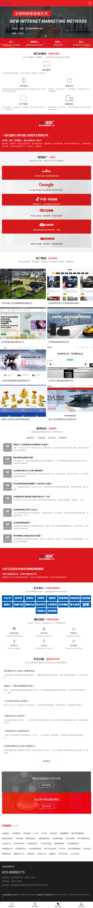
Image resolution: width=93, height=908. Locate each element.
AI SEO (44, 833)
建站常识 (30, 438)
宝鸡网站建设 (57, 838)
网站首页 (11, 905)
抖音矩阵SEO (20, 849)
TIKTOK (62, 849)
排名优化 (51, 438)
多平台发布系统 (50, 849)
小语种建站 (16, 833)
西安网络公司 (7, 849)
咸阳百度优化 (44, 838)
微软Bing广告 (19, 854)
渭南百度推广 (31, 838)
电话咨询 (81, 905)
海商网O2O (6, 854)
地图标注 (52, 854)
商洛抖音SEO (19, 844)
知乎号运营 (63, 854)
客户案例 (34, 905)
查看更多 (46, 761)
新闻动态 (58, 905)
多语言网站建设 (74, 849)
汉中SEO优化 (46, 844)
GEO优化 (53, 833)
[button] (45, 35)
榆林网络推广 (59, 844)
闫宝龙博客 (70, 838)
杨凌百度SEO (7, 838)
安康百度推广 (32, 844)
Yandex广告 (41, 854)
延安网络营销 (73, 844)
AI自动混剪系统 (35, 849)
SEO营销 (27, 833)
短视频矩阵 (64, 833)
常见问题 (41, 438)
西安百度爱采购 (77, 833)
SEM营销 (19, 838)
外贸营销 (62, 438)
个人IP (35, 833)
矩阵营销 (30, 854)
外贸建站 (5, 833)
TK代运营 (87, 849)
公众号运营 (74, 854)
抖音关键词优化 (83, 838)
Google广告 (6, 844)
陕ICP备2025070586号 (60, 895)
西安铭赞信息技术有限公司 (27, 895)
